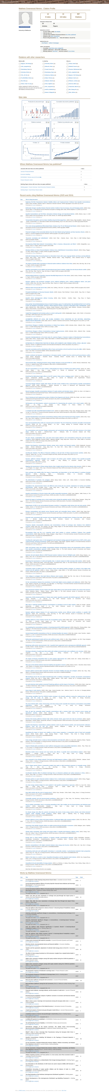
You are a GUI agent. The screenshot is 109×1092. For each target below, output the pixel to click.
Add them (55, 51)
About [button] (106, 1)
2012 (21, 1028)
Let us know (71, 51)
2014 (21, 1056)
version (38, 893)
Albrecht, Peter (49, 66)
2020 (21, 891)
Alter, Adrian (72, 92)
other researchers (55, 36)
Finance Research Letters (27, 180)
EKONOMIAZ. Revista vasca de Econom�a (31, 177)
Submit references (97, 1)
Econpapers (34, 205)
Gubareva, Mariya (49, 75)
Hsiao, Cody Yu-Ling (26, 83)
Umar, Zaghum (48, 83)
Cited (82, 877)
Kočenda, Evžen (25, 72)
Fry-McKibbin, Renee (26, 78)
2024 (21, 915)
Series (28, 1)
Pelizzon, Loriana (73, 80)
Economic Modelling (25, 174)
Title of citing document (32, 199)
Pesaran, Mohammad (74, 69)
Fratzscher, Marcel (73, 86)
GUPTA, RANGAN (49, 89)
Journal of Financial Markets (27, 171)
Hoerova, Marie (72, 83)
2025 (21, 941)
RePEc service (22, 1090)
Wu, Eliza (23, 80)
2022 (21, 960)
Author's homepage (54, 43)
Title (27, 877)
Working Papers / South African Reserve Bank (31, 189)
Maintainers (88, 1)
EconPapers (45, 43)
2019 (21, 935)
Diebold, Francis (73, 66)
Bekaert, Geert (72, 78)
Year (22, 199)
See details (57, 31)
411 (57, 37)
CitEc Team (64, 1090)
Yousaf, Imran (48, 69)
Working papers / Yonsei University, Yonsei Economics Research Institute (38, 187)
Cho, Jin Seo (24, 75)
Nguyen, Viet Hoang (26, 63)
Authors (23, 1)
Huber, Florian (48, 78)
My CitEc (71, 1)
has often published (71, 34)
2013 (21, 949)
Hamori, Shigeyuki (49, 92)
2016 (21, 903)
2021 (21, 885)
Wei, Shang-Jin (72, 89)
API (77, 1)
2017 (21, 880)
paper (41, 205)
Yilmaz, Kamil (72, 63)
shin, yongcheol (25, 66)
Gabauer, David (49, 80)
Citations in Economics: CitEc (10, 2)
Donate (81, 1)
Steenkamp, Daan (25, 69)
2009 (21, 1019)
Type (77, 877)
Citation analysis (34, 881)
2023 (21, 909)
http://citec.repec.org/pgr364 (56, 48)
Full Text (28, 881)
